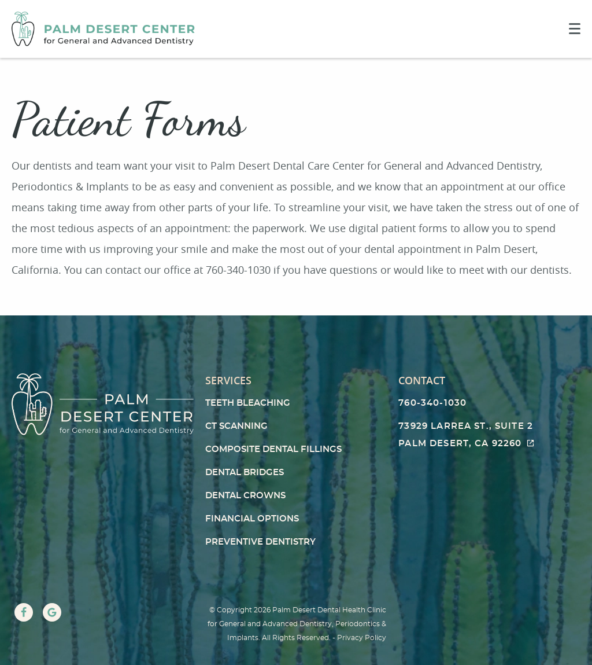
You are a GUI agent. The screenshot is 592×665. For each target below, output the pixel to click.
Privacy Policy (361, 637)
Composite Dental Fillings (273, 449)
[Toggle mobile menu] (574, 29)
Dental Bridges (244, 472)
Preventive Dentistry (260, 542)
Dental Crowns (245, 495)
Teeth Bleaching (247, 403)
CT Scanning (236, 426)
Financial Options (252, 519)
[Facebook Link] (23, 612)
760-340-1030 (432, 403)
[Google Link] (52, 612)
